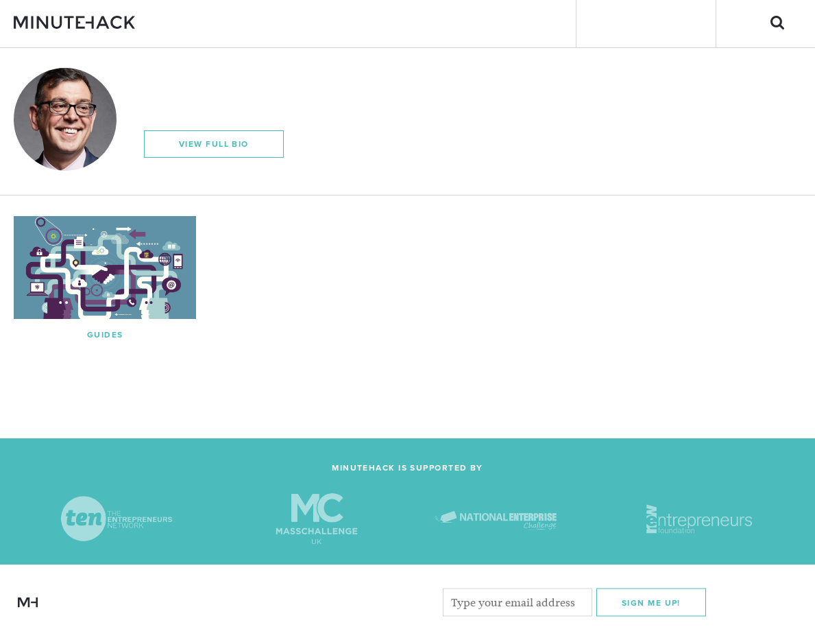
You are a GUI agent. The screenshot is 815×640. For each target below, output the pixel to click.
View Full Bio (214, 144)
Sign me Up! (651, 602)
